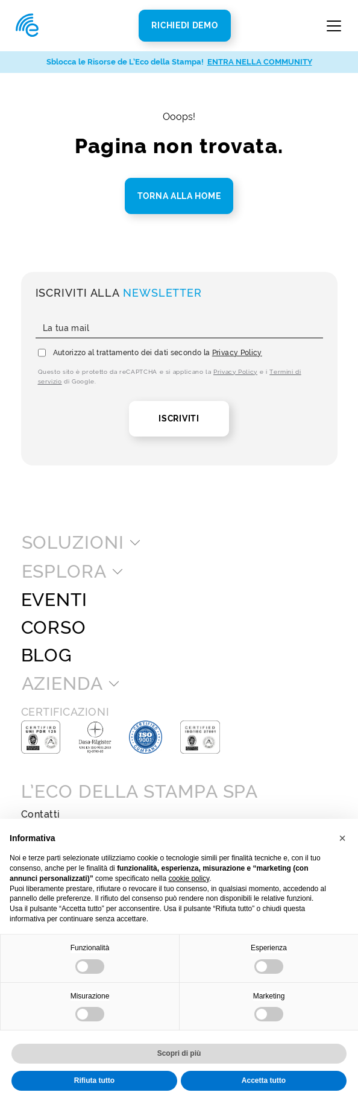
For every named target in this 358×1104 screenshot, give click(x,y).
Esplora (64, 571)
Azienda (62, 683)
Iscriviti (179, 418)
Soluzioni (73, 542)
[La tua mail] (179, 328)
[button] (342, 838)
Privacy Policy (237, 353)
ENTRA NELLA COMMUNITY (259, 61)
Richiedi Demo (184, 25)
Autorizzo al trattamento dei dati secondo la (157, 353)
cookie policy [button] (188, 878)
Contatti (40, 814)
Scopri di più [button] (179, 1053)
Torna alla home (179, 196)
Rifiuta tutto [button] (94, 1080)
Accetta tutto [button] (264, 1080)
